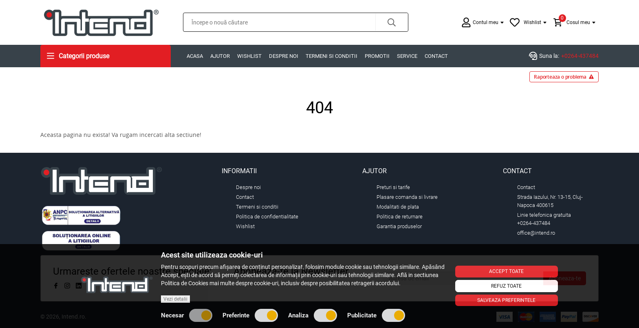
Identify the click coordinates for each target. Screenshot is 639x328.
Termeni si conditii (331, 56)
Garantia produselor (399, 226)
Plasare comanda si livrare (407, 197)
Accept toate (506, 271)
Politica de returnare (400, 217)
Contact (436, 56)
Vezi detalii (175, 299)
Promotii (377, 56)
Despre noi (283, 56)
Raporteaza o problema (564, 76)
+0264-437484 (580, 56)
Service (407, 56)
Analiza (312, 315)
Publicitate (376, 315)
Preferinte (250, 315)
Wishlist (249, 56)
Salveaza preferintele (506, 300)
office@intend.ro (536, 233)
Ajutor (220, 56)
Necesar (186, 315)
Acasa (195, 56)
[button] (392, 22)
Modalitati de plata (398, 207)
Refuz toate (506, 286)
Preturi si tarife (393, 187)
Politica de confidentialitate (267, 217)
